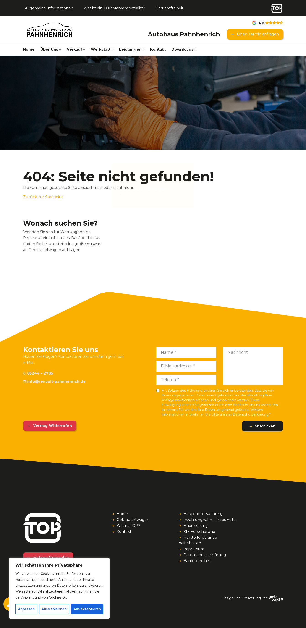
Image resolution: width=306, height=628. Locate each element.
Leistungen (130, 49)
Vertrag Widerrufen (52, 426)
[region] (59, 588)
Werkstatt (100, 49)
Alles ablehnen (54, 609)
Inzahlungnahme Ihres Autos (210, 519)
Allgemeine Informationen (49, 8)
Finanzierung (195, 525)
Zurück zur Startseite (43, 197)
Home (29, 49)
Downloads (182, 49)
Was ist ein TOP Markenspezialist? (114, 8)
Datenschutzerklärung (204, 555)
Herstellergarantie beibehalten (198, 540)
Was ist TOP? (128, 525)
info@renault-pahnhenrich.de (54, 381)
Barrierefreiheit (169, 8)
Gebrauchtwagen (133, 519)
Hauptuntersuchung (203, 514)
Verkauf (74, 49)
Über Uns (49, 49)
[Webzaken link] (276, 598)
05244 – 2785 (38, 373)
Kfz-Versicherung (199, 531)
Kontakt (158, 49)
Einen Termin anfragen (257, 34)
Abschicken (264, 426)
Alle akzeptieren (87, 609)
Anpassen (26, 609)
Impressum (193, 549)
